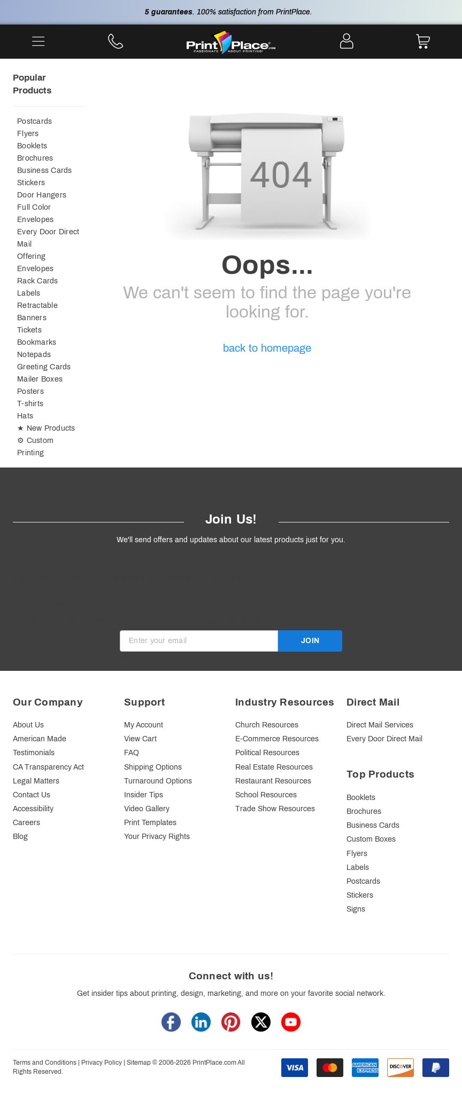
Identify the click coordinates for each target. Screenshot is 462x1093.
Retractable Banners (37, 312)
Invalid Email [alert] (141, 657)
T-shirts (30, 404)
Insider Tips (143, 795)
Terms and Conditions (44, 1062)
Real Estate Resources (274, 767)
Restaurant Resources (273, 781)
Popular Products (32, 84)
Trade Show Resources (275, 809)
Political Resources (267, 753)
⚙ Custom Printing (35, 447)
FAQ (131, 753)
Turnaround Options (158, 781)
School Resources (266, 795)
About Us (28, 725)
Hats (25, 416)
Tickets (29, 330)
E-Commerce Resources (277, 739)
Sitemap (139, 1062)
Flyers (28, 134)
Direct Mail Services (379, 725)
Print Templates (150, 823)
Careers (26, 823)
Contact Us (31, 795)
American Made (39, 739)
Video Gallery (147, 809)
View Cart (140, 739)
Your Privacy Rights (157, 837)
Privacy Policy (101, 1062)
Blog (20, 837)
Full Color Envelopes (35, 213)
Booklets (32, 146)
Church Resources (266, 725)
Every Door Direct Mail (48, 238)
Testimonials (34, 753)
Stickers (31, 183)
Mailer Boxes (40, 379)
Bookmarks (36, 342)
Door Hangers (41, 195)
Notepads (34, 355)
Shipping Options (153, 767)
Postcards (34, 121)
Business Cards (44, 171)
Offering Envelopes (35, 262)
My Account (143, 725)
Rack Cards (37, 281)
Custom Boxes (371, 839)
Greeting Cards (44, 367)
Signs (355, 909)
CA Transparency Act (48, 767)
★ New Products (46, 428)
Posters (30, 391)
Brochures (35, 158)
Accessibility (33, 809)
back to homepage (267, 348)
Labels (29, 293)
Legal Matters (36, 781)
